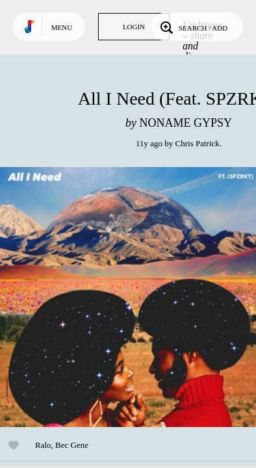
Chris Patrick (197, 143)
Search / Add (192, 26)
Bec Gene (71, 445)
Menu (61, 27)
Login (134, 27)
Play (130, 297)
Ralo (43, 445)
